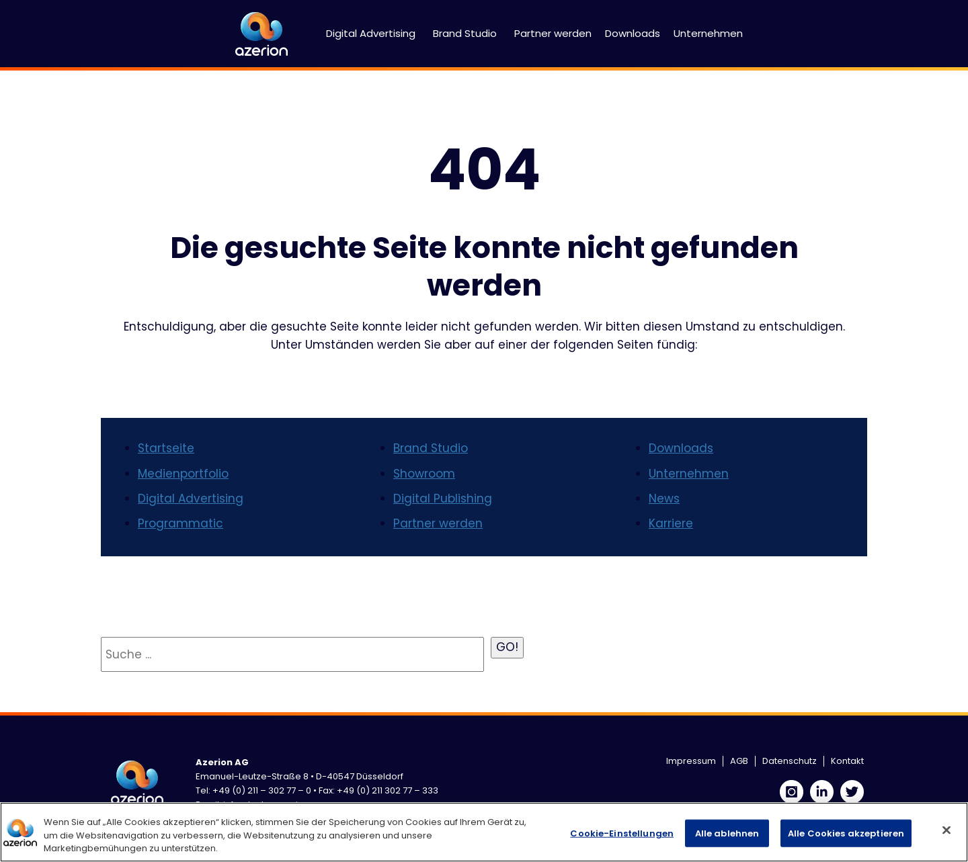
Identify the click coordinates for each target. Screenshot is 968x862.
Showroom (424, 474)
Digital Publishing (442, 498)
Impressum (691, 761)
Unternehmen (708, 33)
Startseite (166, 448)
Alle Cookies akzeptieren (846, 832)
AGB (739, 761)
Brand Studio (465, 33)
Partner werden (553, 33)
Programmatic (180, 523)
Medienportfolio (183, 474)
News (664, 498)
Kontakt (847, 761)
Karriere (671, 523)
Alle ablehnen (727, 832)
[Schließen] (946, 830)
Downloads (632, 33)
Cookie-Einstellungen (622, 832)
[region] (484, 832)
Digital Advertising (370, 33)
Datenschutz (789, 761)
